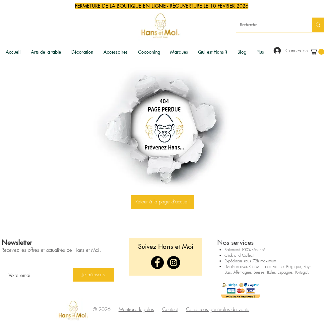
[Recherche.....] (269, 25)
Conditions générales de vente (217, 309)
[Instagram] (173, 262)
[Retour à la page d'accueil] (162, 202)
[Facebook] (157, 262)
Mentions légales (136, 309)
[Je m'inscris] (93, 275)
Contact (170, 309)
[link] (317, 52)
